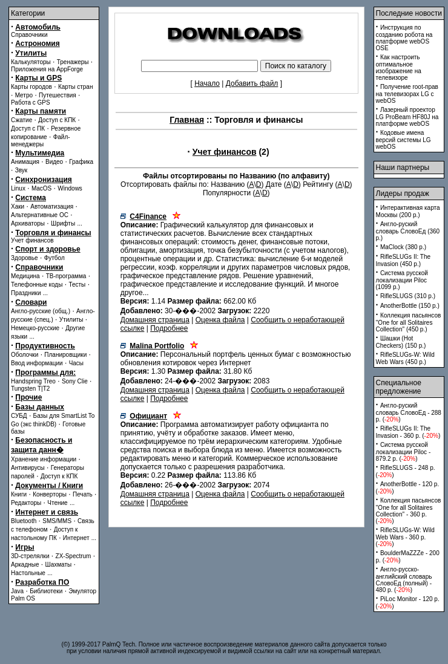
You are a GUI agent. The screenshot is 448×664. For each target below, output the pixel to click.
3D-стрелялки (30, 556)
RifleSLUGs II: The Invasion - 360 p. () (408, 432)
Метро (24, 95)
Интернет (76, 538)
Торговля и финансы (53, 233)
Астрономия (37, 43)
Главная (187, 120)
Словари (31, 302)
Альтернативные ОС (39, 215)
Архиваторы (28, 223)
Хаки (17, 206)
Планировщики (65, 354)
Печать (83, 494)
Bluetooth (23, 521)
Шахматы (58, 564)
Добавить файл (252, 83)
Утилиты (31, 53)
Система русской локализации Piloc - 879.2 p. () (403, 451)
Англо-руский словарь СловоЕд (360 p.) (408, 231)
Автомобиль (38, 27)
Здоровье (24, 258)
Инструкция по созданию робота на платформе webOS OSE (404, 37)
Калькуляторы (31, 62)
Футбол (54, 258)
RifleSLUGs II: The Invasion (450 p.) (403, 260)
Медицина (25, 276)
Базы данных (39, 407)
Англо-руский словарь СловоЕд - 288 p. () (408, 412)
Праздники (26, 293)
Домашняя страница (154, 320)
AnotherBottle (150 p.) (410, 305)
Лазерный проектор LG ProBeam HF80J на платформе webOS (407, 116)
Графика (81, 161)
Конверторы (50, 494)
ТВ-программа (66, 276)
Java (17, 591)
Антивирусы (28, 467)
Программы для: (45, 372)
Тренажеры (73, 62)
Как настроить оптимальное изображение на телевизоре (398, 67)
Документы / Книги (49, 485)
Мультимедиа (39, 153)
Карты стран (75, 86)
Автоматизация (51, 206)
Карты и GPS (38, 78)
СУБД (19, 415)
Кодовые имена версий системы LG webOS (403, 139)
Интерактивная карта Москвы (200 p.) (408, 211)
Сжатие (21, 120)
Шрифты (63, 223)
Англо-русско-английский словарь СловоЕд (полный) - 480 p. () (404, 579)
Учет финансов (32, 240)
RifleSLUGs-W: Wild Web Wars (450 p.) (405, 358)
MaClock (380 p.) (403, 247)
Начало (207, 83)
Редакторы (26, 503)
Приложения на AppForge (47, 69)
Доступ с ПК (28, 128)
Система (30, 198)
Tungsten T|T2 (30, 388)
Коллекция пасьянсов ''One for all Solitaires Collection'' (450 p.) (408, 322)
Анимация (25, 161)
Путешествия (57, 95)
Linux (18, 188)
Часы (76, 363)
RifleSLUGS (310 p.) (407, 296)
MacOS (41, 188)
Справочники (29, 34)
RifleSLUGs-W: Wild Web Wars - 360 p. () (405, 537)
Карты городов (31, 86)
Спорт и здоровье (47, 249)
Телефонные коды (36, 284)
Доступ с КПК (57, 120)
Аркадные (25, 564)
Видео (54, 161)
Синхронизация (43, 179)
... (79, 223)
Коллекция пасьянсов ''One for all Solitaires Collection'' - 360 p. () (408, 510)
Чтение (57, 503)
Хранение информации (43, 459)
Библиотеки (46, 591)
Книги (19, 494)
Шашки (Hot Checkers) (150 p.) (401, 342)
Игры (24, 547)
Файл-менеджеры (40, 141)
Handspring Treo (33, 381)
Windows (70, 188)
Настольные (28, 573)
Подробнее (169, 328)
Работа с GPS (30, 102)
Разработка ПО (42, 582)
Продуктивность (45, 346)
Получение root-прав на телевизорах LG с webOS (407, 93)
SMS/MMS (56, 521)
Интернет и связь (46, 512)
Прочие (28, 397)
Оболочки (24, 354)
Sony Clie (75, 381)
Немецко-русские (35, 328)
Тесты (76, 284)
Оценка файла (220, 320)
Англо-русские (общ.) (40, 311)
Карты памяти (40, 111)
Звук (21, 170)
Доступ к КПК (59, 476)
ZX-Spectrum (73, 556)
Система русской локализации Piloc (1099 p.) (402, 280)
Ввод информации (37, 363)
